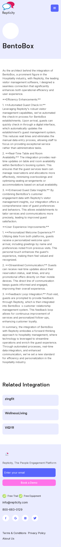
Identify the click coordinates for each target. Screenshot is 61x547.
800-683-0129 (12, 509)
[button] (55, 8)
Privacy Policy (37, 533)
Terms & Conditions (14, 533)
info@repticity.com (15, 502)
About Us (8, 538)
